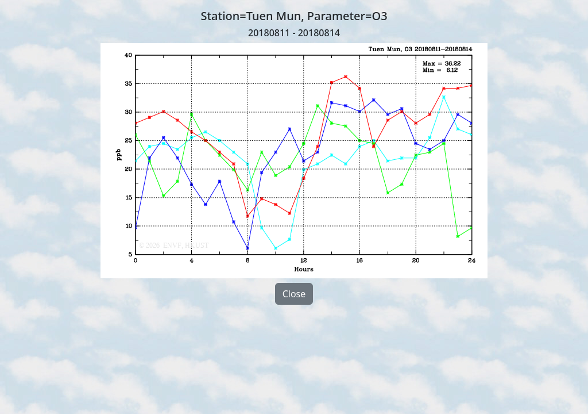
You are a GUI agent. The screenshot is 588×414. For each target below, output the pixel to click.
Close (294, 294)
